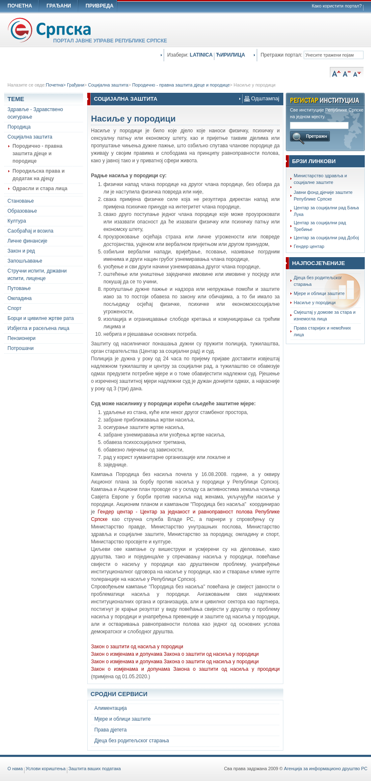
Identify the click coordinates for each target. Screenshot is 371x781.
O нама (15, 768)
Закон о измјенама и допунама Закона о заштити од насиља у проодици (185, 669)
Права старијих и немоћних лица (322, 331)
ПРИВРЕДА (99, 6)
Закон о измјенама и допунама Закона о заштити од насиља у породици (175, 661)
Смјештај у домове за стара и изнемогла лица (325, 315)
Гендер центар (309, 246)
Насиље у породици (254, 84)
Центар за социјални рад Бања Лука (326, 211)
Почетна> (56, 84)
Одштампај (262, 98)
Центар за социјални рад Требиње (320, 226)
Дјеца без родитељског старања (318, 281)
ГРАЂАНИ (59, 6)
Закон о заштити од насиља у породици (137, 647)
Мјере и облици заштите (319, 293)
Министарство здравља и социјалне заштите (320, 179)
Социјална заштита (108, 84)
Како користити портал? (337, 5)
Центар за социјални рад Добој (326, 237)
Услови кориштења (46, 768)
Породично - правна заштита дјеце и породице (181, 84)
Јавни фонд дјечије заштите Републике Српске (323, 195)
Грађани (75, 84)
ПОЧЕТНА (19, 6)
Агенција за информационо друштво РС (326, 768)
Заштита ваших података (95, 768)
